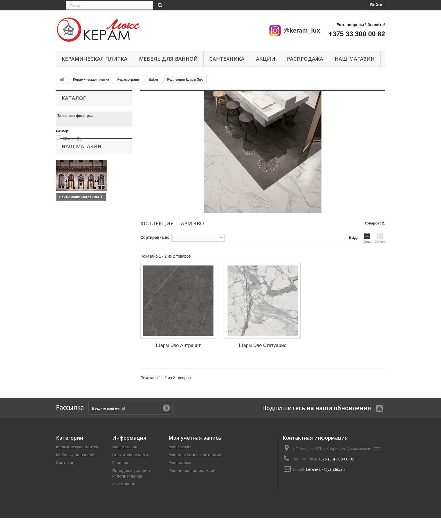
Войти (376, 5)
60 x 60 (72, 138)
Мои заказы (179, 447)
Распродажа (305, 58)
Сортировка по (155, 237)
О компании (123, 484)
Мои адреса (179, 462)
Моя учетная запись (194, 437)
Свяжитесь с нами (130, 455)
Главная (120, 462)
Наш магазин (355, 58)
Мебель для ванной (168, 58)
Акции (265, 58)
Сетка (367, 238)
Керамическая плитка (94, 58)
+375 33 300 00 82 (356, 34)
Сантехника (226, 58)
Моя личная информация (193, 470)
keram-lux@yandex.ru (325, 469)
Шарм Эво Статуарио (262, 345)
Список (380, 238)
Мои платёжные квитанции (194, 455)
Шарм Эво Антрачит (178, 345)
